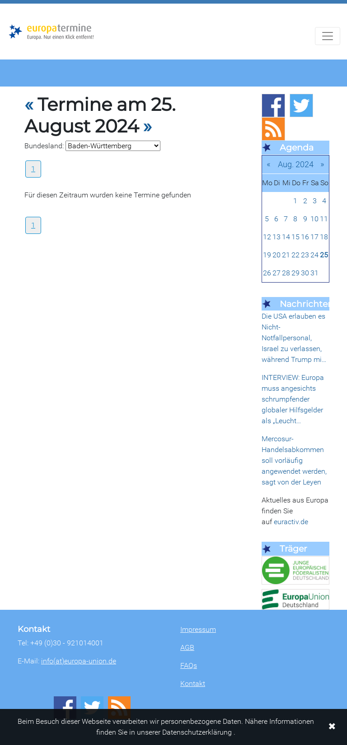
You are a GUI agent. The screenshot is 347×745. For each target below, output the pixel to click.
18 (324, 237)
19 (267, 255)
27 (276, 273)
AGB (187, 647)
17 (314, 237)
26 (267, 273)
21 (286, 255)
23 (305, 255)
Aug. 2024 (296, 164)
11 (324, 219)
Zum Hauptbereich (7, 4)
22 (295, 255)
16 (305, 237)
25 (324, 255)
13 (276, 237)
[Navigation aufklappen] (327, 36)
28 (286, 273)
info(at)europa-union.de (78, 661)
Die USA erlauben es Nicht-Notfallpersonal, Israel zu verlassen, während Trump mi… (294, 338)
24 (314, 255)
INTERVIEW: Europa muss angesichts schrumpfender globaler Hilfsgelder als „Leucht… (293, 399)
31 (314, 273)
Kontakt (192, 683)
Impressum (198, 629)
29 (295, 273)
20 (276, 255)
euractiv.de (291, 521)
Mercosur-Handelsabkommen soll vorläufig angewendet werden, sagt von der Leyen (294, 460)
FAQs (188, 665)
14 (286, 237)
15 (295, 237)
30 (305, 273)
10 (314, 219)
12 (267, 237)
